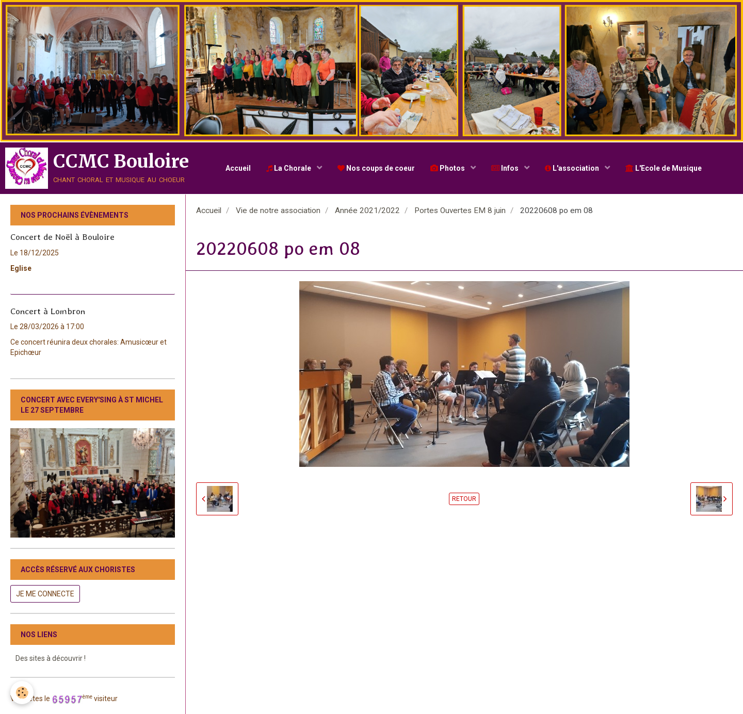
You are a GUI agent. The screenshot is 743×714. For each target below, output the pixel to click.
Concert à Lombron (47, 310)
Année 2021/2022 (367, 210)
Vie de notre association (278, 210)
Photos (448, 168)
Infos (505, 168)
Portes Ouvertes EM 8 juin (460, 210)
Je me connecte (45, 594)
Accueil (238, 168)
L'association (573, 168)
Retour (464, 498)
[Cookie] (22, 692)
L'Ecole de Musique (663, 168)
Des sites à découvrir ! (50, 658)
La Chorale (289, 168)
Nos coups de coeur (376, 168)
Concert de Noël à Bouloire (62, 237)
